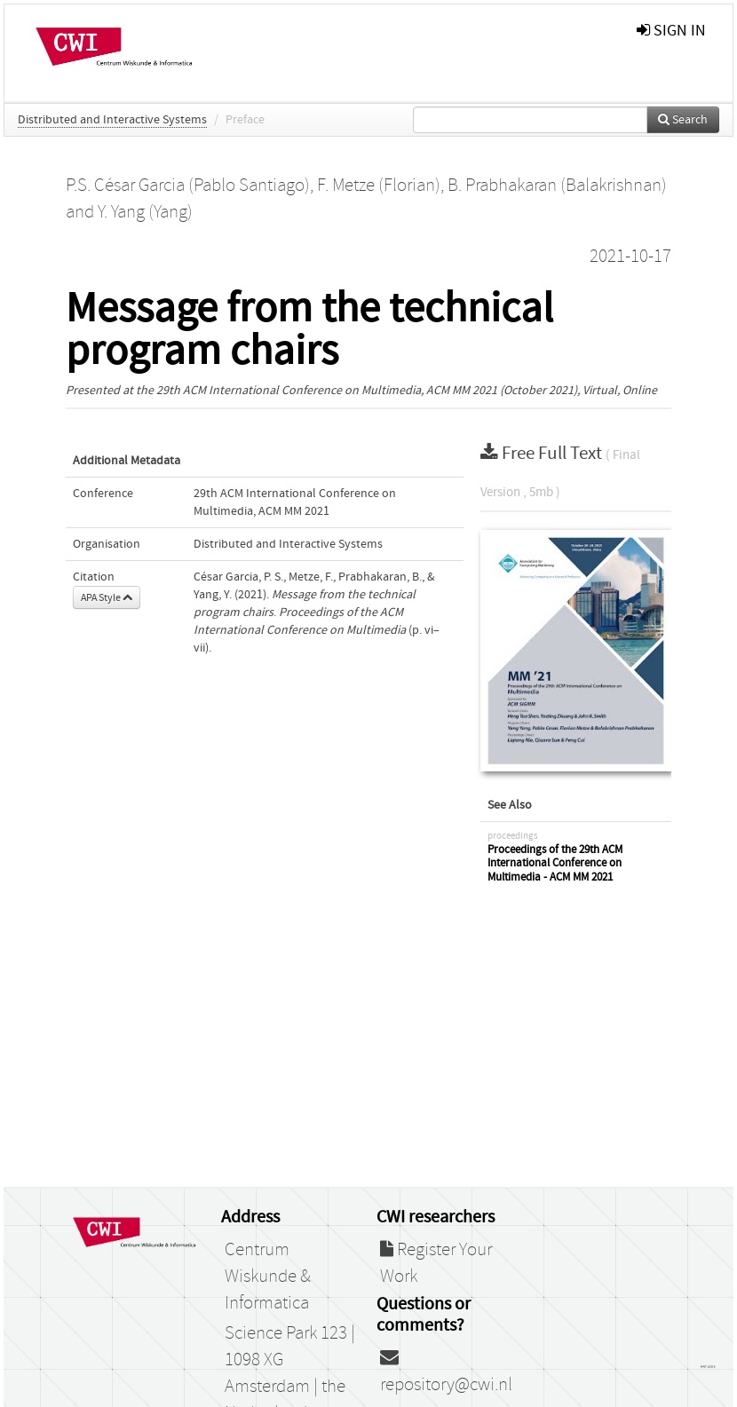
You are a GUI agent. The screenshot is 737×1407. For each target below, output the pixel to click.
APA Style (106, 597)
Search (683, 120)
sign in (671, 30)
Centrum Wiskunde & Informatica (268, 1276)
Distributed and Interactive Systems (112, 120)
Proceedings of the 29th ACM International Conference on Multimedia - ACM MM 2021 (554, 863)
